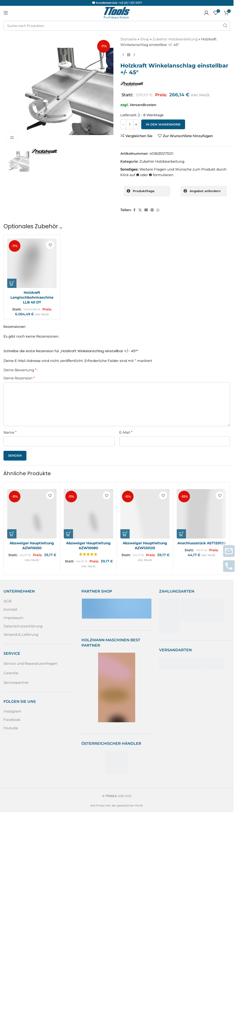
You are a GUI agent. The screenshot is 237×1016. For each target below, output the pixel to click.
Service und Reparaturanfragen (30, 663)
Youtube (10, 728)
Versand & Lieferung (20, 634)
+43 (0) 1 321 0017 (130, 2)
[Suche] (116, 26)
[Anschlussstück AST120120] (201, 514)
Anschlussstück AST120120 (201, 543)
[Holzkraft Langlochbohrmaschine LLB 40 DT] (32, 263)
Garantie (10, 673)
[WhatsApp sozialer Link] (158, 210)
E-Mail (125, 432)
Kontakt (10, 609)
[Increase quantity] (136, 124)
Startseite (128, 39)
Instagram (12, 711)
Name (9, 432)
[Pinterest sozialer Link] (152, 210)
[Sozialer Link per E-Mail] (146, 210)
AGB (7, 601)
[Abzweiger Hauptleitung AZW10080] (88, 514)
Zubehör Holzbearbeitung (175, 39)
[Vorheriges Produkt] (123, 55)
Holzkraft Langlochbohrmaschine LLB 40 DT (31, 297)
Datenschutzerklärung (22, 626)
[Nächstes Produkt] (134, 55)
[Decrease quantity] (123, 124)
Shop (144, 39)
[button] (11, 283)
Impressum (13, 618)
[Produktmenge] (129, 124)
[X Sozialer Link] (140, 210)
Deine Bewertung (19, 370)
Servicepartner (16, 682)
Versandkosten (143, 105)
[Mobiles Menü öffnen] (5, 12)
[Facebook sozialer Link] (134, 210)
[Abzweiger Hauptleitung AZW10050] (32, 514)
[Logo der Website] (117, 12)
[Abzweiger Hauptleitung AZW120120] (145, 514)
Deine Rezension (19, 378)
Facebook (11, 719)
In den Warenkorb (163, 124)
